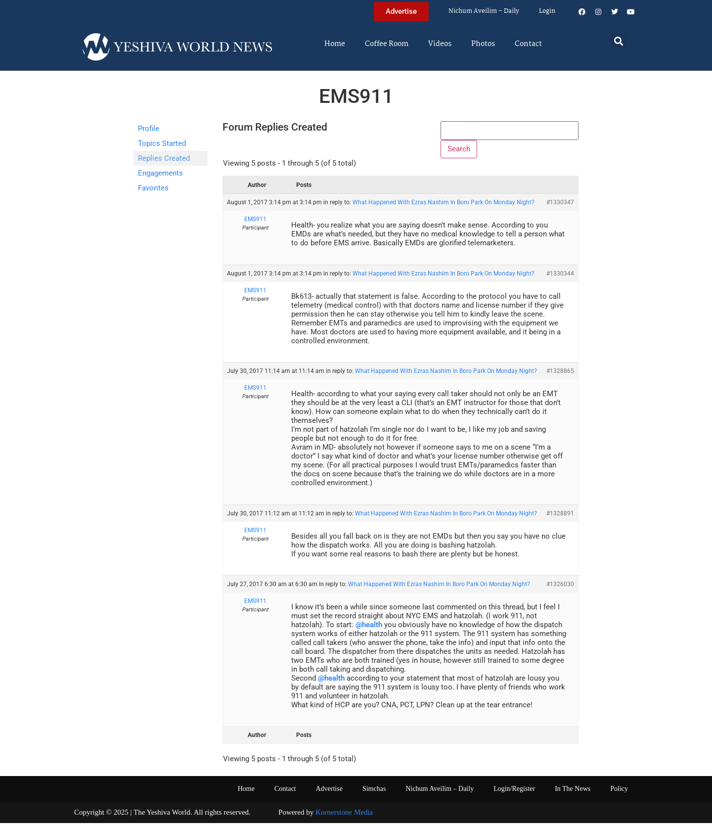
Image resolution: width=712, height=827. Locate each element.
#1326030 (560, 588)
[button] (619, 41)
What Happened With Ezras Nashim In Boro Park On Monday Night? (443, 206)
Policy (619, 793)
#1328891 (560, 517)
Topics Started (162, 143)
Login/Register (514, 793)
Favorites (153, 188)
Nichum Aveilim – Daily (483, 11)
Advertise (328, 793)
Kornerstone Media (344, 817)
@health (369, 629)
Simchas (374, 793)
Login (547, 11)
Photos (483, 44)
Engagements (160, 173)
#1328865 (560, 375)
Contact (528, 44)
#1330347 (560, 206)
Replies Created (164, 158)
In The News (572, 793)
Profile (148, 128)
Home (334, 44)
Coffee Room (386, 44)
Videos (439, 44)
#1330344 (560, 277)
